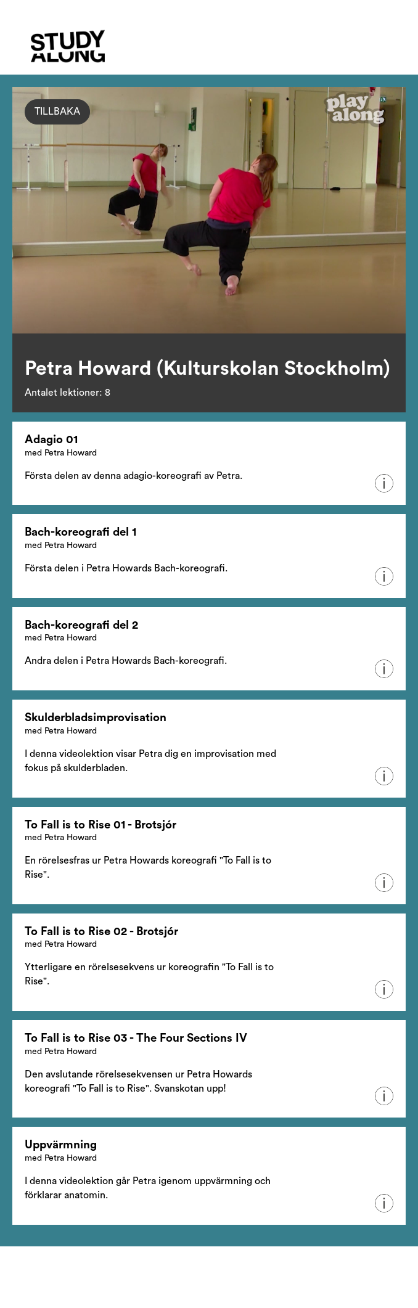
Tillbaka (57, 111)
